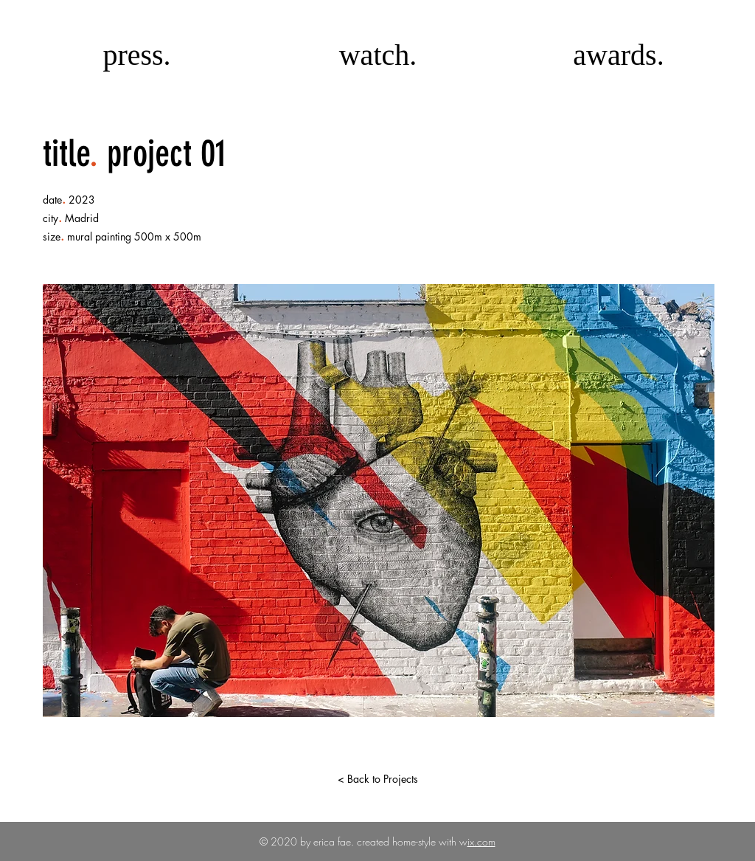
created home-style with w (410, 841)
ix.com (481, 841)
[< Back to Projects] (377, 779)
